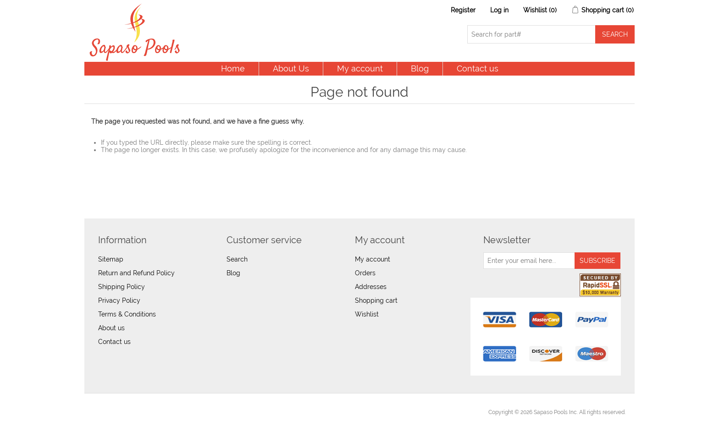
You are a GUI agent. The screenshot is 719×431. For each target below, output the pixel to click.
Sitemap (110, 259)
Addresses (371, 286)
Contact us (477, 68)
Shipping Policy (121, 286)
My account (360, 68)
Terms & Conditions (127, 314)
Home (233, 68)
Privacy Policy (119, 300)
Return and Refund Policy (136, 273)
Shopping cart (376, 300)
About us (111, 328)
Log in (499, 10)
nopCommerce (144, 412)
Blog (420, 68)
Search (237, 259)
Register (463, 10)
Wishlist (367, 314)
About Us (291, 68)
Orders (365, 273)
